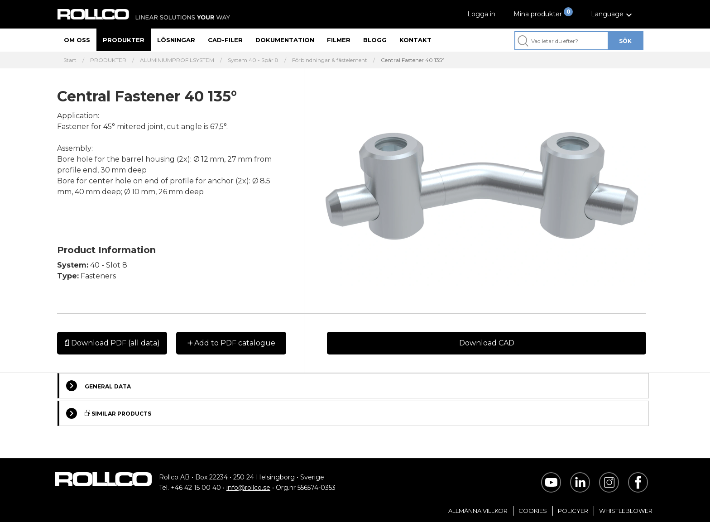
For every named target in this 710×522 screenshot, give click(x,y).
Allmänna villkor (478, 510)
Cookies (532, 510)
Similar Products (108, 413)
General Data (98, 385)
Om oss (77, 39)
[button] (612, 14)
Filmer (338, 39)
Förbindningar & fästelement (329, 60)
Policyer (573, 510)
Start (70, 60)
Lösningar (176, 39)
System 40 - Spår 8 (253, 60)
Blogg (375, 39)
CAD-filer (225, 39)
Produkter (123, 39)
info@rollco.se (248, 488)
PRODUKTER (108, 60)
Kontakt (415, 39)
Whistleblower (625, 510)
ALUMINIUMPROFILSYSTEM (177, 60)
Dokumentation (284, 39)
